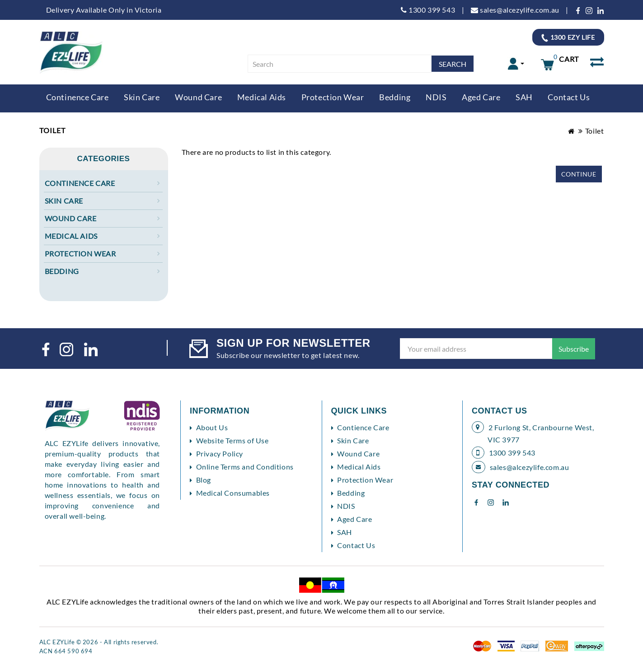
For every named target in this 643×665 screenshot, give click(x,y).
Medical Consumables (233, 492)
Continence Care (77, 97)
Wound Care (198, 97)
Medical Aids (261, 97)
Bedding (394, 97)
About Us (212, 427)
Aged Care (481, 97)
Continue (578, 174)
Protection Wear (332, 97)
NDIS (436, 97)
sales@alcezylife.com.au (515, 9)
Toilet (594, 130)
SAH (524, 97)
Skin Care (142, 97)
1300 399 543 (428, 9)
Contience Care (363, 427)
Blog (203, 479)
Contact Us (569, 97)
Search (452, 64)
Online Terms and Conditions (245, 466)
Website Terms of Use (232, 440)
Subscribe (574, 348)
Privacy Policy (219, 453)
